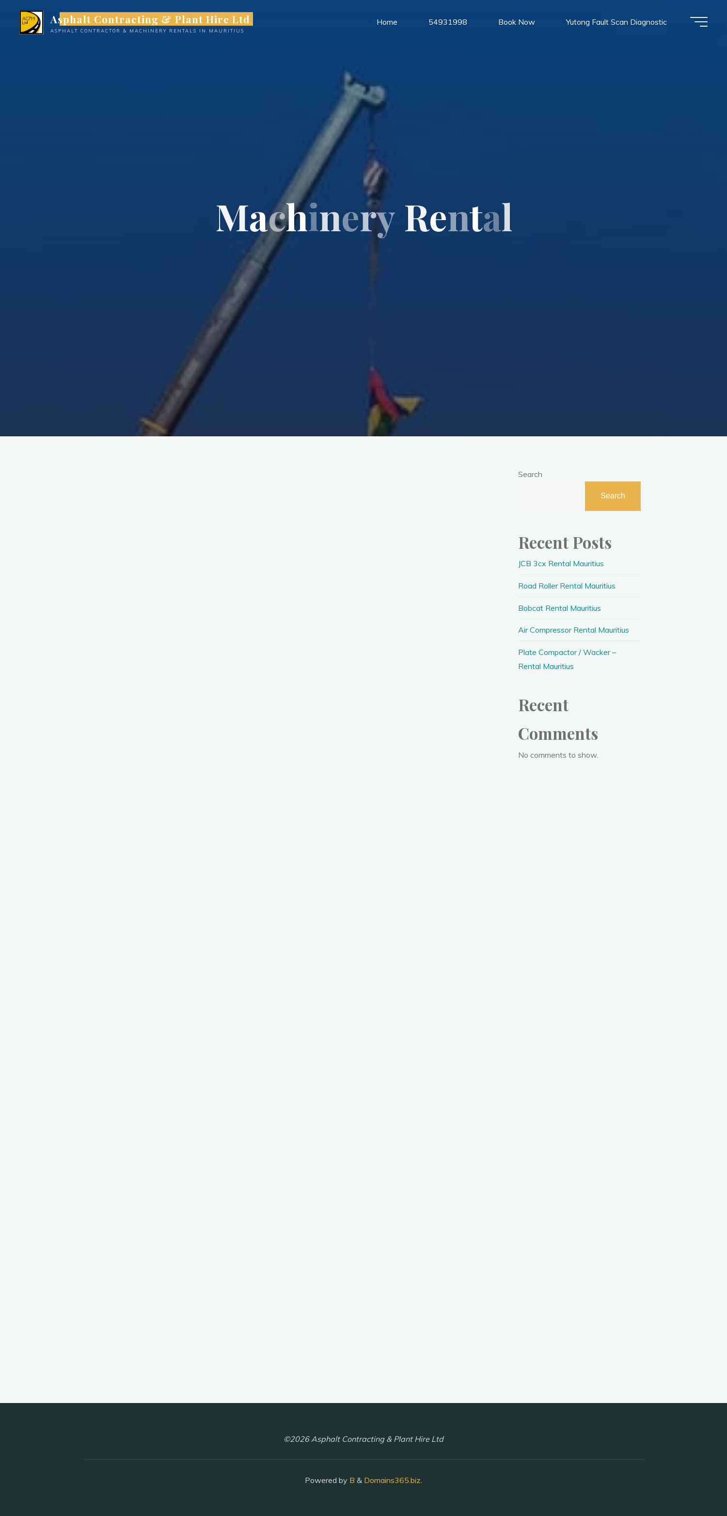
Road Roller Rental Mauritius (567, 585)
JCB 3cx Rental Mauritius (561, 563)
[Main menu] (699, 22)
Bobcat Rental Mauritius (559, 608)
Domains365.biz (392, 1480)
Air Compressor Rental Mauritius (573, 630)
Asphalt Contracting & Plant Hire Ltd (150, 19)
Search (530, 474)
